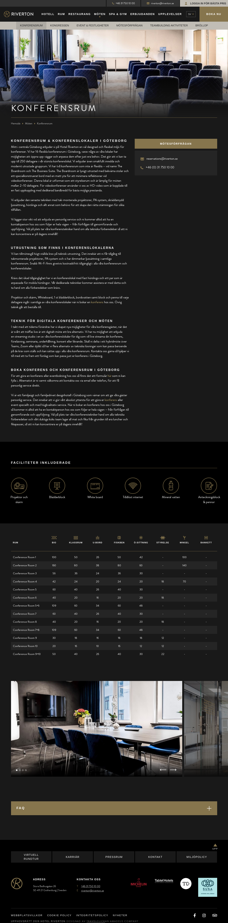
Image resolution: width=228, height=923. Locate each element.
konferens (97, 302)
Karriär (72, 857)
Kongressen (59, 25)
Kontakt (155, 857)
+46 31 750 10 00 (123, 3)
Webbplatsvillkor (27, 915)
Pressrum (114, 857)
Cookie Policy (59, 915)
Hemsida (15, 124)
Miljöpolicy (197, 857)
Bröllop (202, 25)
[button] (16, 770)
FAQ (21, 808)
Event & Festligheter (93, 25)
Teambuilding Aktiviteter (169, 25)
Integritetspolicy (92, 915)
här (110, 376)
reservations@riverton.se (162, 159)
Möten (28, 124)
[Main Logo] (22, 14)
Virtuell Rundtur (31, 857)
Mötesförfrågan (129, 25)
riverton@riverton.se (160, 3)
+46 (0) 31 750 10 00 (160, 167)
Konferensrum (31, 25)
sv (189, 14)
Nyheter (120, 915)
